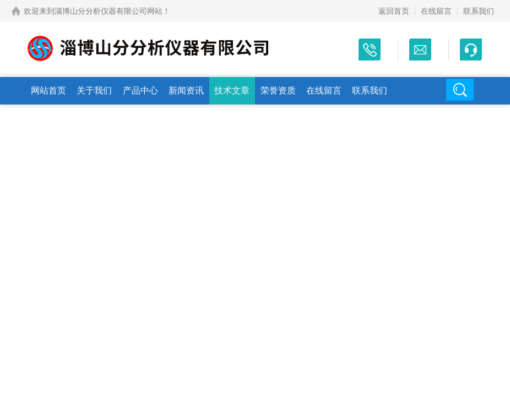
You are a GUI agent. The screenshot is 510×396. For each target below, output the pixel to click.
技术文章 (231, 90)
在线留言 (436, 11)
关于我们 (94, 90)
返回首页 (393, 11)
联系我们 (478, 11)
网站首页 (48, 90)
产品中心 (140, 90)
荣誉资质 (278, 90)
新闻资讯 (186, 90)
